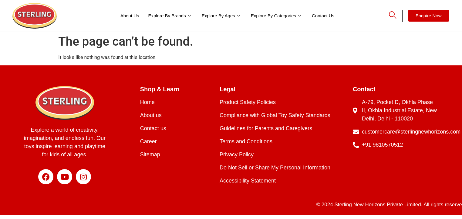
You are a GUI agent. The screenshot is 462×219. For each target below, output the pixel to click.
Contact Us (323, 15)
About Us (129, 15)
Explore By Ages (222, 15)
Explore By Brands (170, 15)
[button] (428, 16)
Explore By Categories (277, 15)
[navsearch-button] (387, 16)
